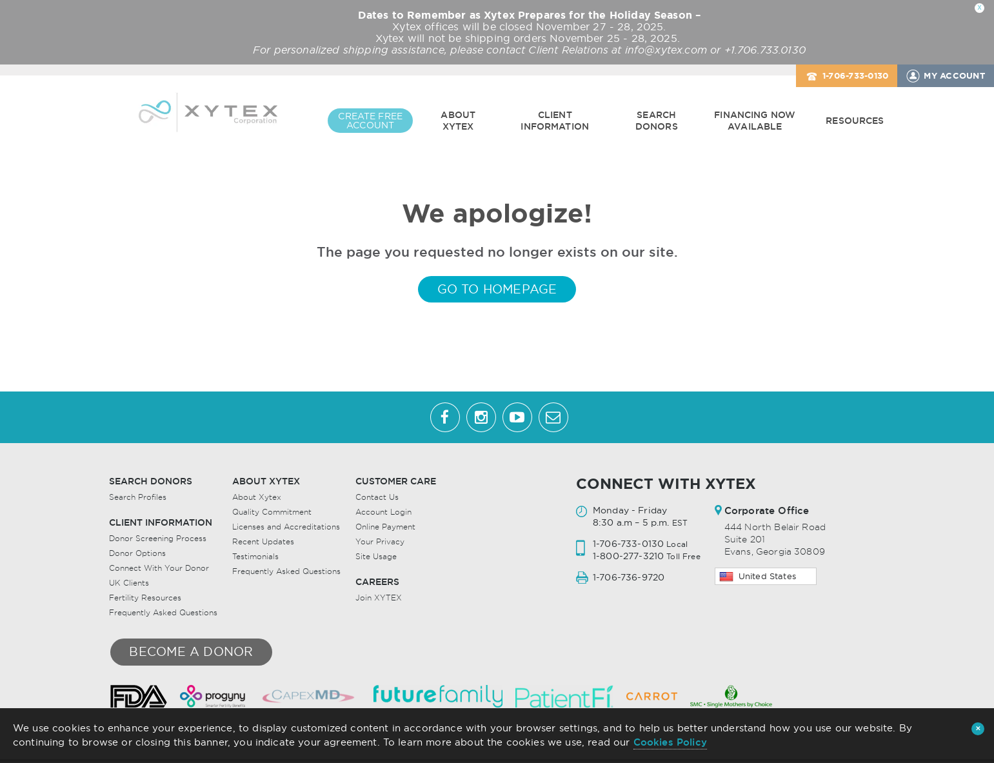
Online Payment (385, 528)
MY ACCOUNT (954, 76)
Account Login (383, 513)
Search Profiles (137, 498)
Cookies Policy (670, 742)
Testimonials (255, 557)
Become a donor (191, 653)
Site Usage (376, 557)
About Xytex (458, 121)
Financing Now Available (754, 121)
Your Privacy (379, 543)
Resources (855, 120)
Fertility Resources (145, 599)
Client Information (555, 121)
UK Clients (129, 584)
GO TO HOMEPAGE (497, 290)
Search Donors (656, 121)
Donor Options (137, 554)
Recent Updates (263, 543)
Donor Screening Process (157, 539)
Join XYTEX (378, 599)
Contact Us (377, 498)
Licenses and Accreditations (286, 528)
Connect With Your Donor (159, 569)
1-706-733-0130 (855, 76)
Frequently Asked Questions (163, 613)
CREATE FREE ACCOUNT (370, 120)
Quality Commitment (272, 513)
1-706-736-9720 (628, 578)
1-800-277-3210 (628, 557)
